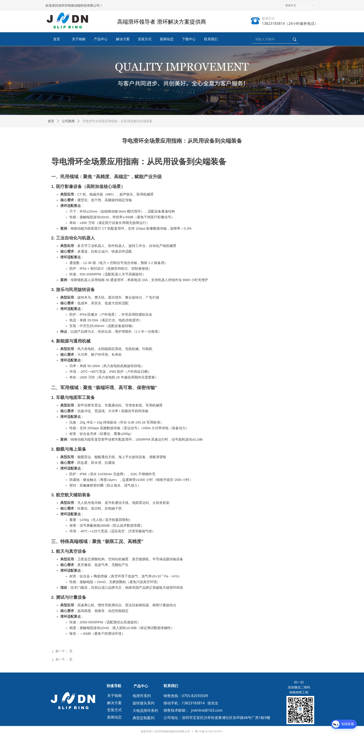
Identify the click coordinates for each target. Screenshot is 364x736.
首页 (51, 121)
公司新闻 (68, 121)
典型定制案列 (143, 718)
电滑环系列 (142, 696)
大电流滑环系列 (145, 711)
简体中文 (290, 5)
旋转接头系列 (143, 703)
